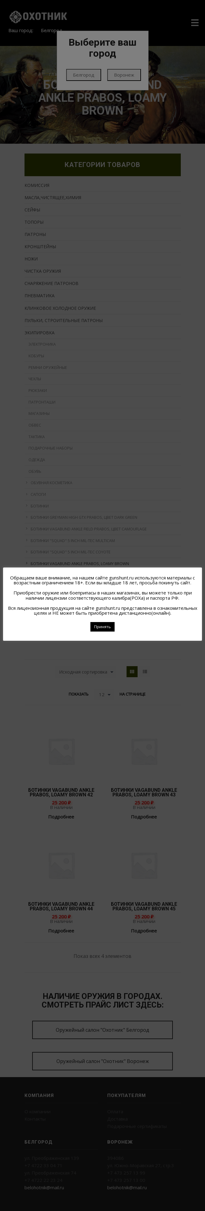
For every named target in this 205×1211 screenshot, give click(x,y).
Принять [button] (102, 626)
